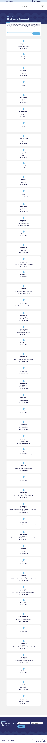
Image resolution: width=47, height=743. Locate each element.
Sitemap (44, 741)
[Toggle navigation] (42, 6)
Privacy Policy (39, 741)
